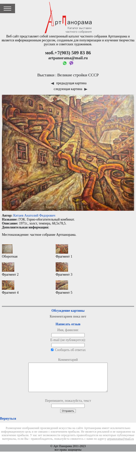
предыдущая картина (68, 83)
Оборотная (9, 251)
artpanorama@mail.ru (120, 444)
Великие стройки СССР (78, 75)
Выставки (45, 75)
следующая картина (71, 89)
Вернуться (8, 424)
